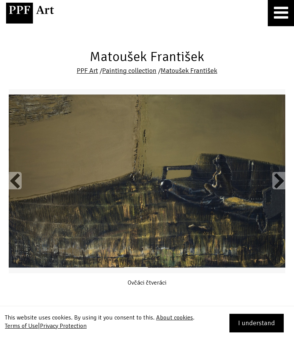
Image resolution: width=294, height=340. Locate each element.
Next (279, 181)
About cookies (174, 317)
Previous (15, 181)
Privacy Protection (63, 326)
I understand (256, 323)
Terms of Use (21, 326)
